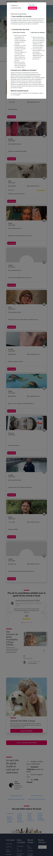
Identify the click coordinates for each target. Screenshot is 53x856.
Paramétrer (32, 5)
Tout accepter (32, 8)
